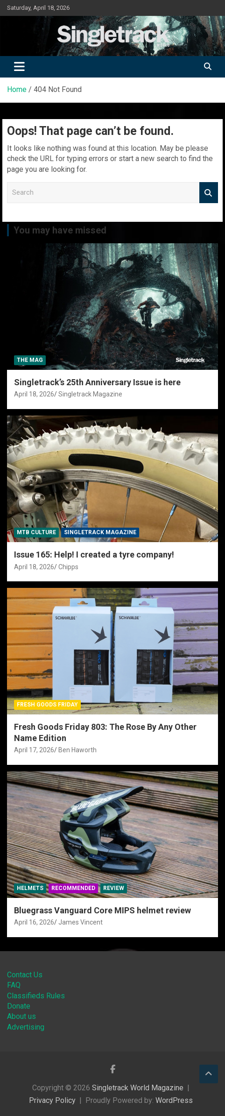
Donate (18, 1006)
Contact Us (24, 974)
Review (113, 888)
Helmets (30, 888)
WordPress (174, 1100)
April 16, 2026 (34, 922)
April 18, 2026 (34, 394)
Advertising (25, 1027)
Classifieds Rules (36, 995)
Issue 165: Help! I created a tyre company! (94, 554)
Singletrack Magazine (90, 394)
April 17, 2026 (34, 750)
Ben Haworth (77, 750)
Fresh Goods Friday (47, 704)
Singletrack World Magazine (137, 1087)
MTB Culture (36, 532)
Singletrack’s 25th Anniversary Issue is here (97, 382)
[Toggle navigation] (19, 67)
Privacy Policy (52, 1100)
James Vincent (80, 922)
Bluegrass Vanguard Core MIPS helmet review (102, 910)
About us (21, 1016)
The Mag (30, 360)
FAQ (14, 985)
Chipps (68, 567)
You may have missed (60, 230)
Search (208, 192)
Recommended (73, 888)
